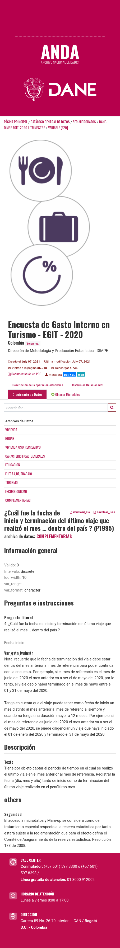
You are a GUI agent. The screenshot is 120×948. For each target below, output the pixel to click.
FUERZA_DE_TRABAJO (18, 473)
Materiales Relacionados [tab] (88, 385)
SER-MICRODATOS (84, 121)
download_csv (80, 512)
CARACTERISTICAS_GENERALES (25, 456)
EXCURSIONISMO (16, 491)
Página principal (15, 121)
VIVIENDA (11, 429)
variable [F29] (58, 127)
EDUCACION (12, 464)
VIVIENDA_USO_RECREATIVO (23, 447)
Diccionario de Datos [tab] (27, 394)
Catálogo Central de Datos (50, 121)
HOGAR (9, 438)
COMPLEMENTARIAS (18, 500)
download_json (104, 512)
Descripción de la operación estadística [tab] (37, 385)
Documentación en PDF (24, 374)
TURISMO (11, 482)
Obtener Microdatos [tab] (65, 394)
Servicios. (32, 343)
